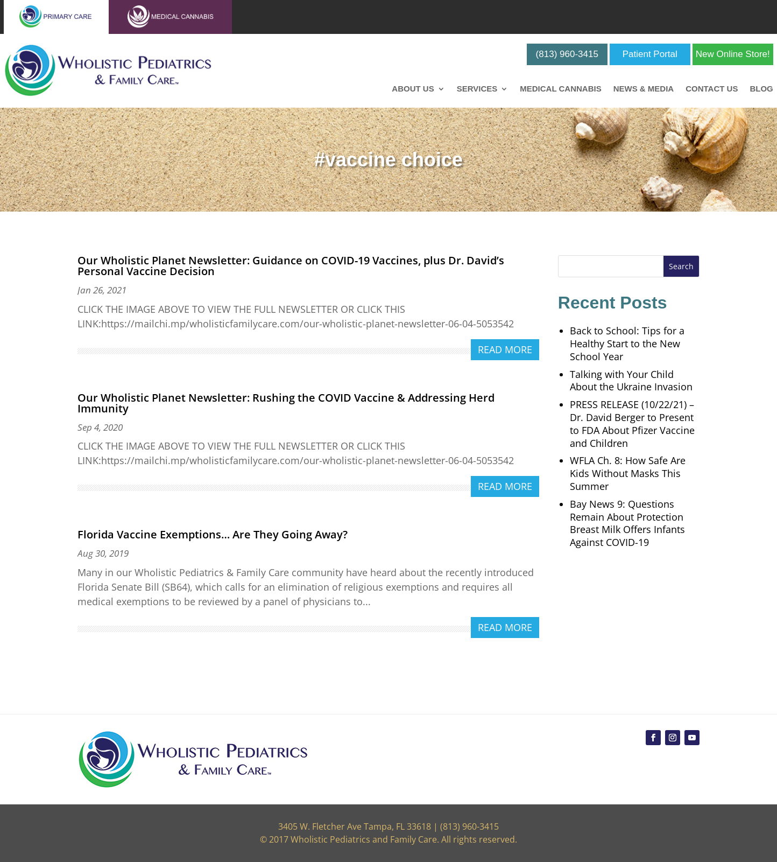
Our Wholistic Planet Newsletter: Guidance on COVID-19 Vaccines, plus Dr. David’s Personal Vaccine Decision (290, 265)
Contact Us (712, 89)
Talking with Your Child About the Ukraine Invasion (631, 381)
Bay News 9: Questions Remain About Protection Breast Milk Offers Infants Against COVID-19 (627, 523)
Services (477, 89)
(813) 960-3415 (567, 54)
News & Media (643, 89)
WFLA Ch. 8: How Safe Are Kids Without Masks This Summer (628, 473)
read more (505, 349)
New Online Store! (733, 54)
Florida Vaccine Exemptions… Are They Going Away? (212, 534)
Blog (761, 89)
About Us (413, 89)
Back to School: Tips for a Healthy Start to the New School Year (627, 343)
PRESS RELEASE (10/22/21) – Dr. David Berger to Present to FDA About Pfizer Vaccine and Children (632, 423)
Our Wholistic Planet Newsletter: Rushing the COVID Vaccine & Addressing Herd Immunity (286, 403)
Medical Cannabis (560, 89)
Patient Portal (650, 54)
